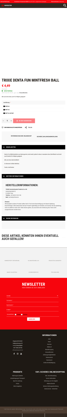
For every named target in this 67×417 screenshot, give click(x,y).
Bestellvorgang (49, 349)
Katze (17, 383)
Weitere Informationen (14, 176)
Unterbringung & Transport (17, 378)
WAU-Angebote (17, 386)
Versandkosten (49, 352)
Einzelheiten (11, 147)
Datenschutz (49, 357)
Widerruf (49, 347)
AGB (49, 339)
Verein (18, 314)
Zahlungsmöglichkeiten (49, 354)
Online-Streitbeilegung (49, 362)
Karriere (49, 344)
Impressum (49, 360)
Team (49, 341)
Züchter (25, 314)
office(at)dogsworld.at (17, 350)
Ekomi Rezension (12, 218)
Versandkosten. (23, 92)
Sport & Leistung (17, 381)
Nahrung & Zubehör (17, 375)
